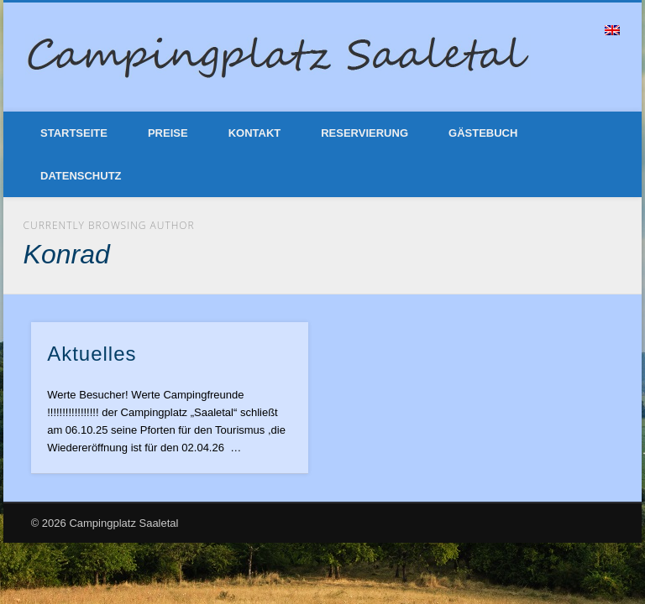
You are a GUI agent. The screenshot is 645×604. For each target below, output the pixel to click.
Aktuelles (91, 353)
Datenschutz (81, 175)
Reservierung (364, 133)
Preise (168, 133)
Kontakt (254, 133)
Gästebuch (482, 133)
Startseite (74, 133)
